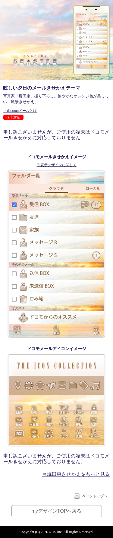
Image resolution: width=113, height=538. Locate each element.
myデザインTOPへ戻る (57, 511)
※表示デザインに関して (57, 165)
